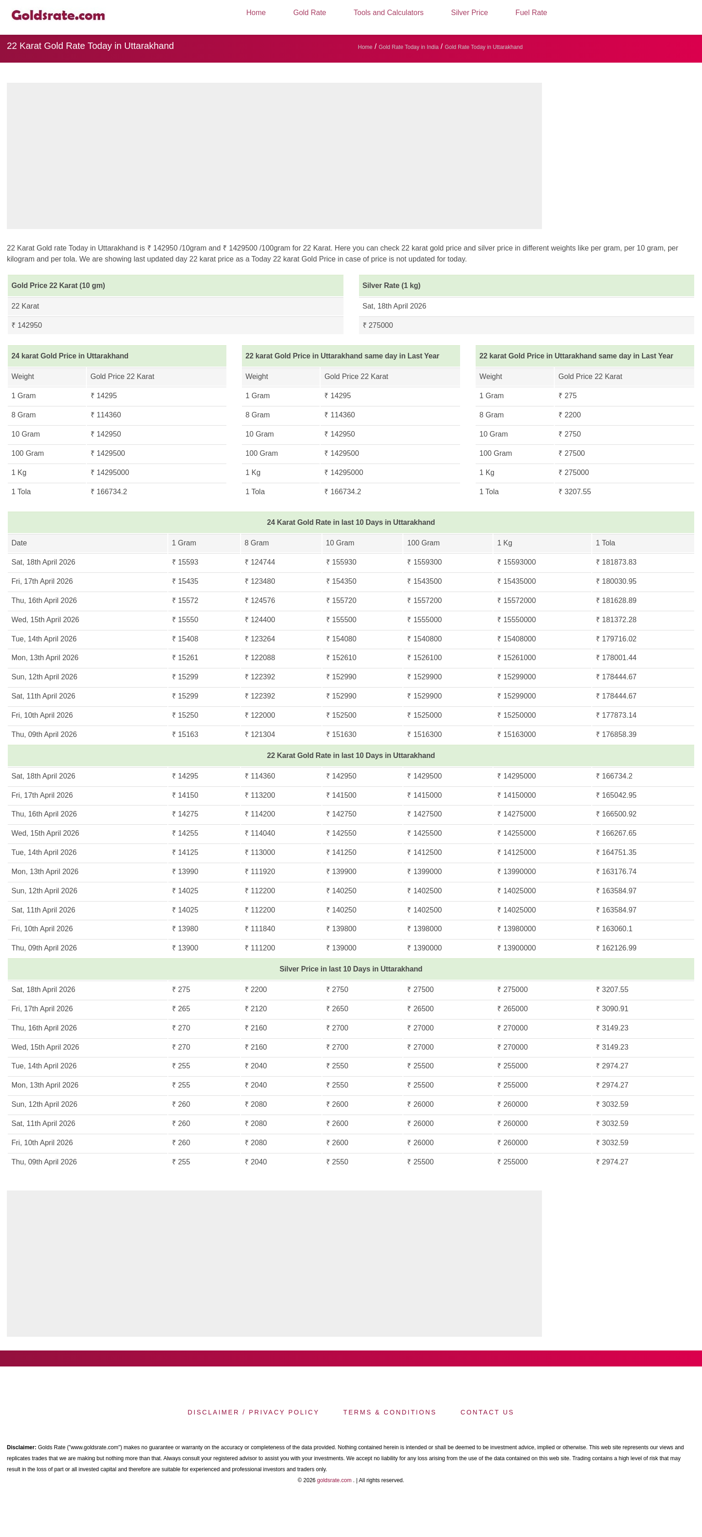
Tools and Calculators (388, 12)
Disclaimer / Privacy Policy (253, 1412)
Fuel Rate (531, 12)
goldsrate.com (334, 1480)
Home (256, 12)
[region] (274, 158)
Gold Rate (309, 12)
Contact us (487, 1412)
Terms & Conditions (390, 1412)
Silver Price (469, 12)
